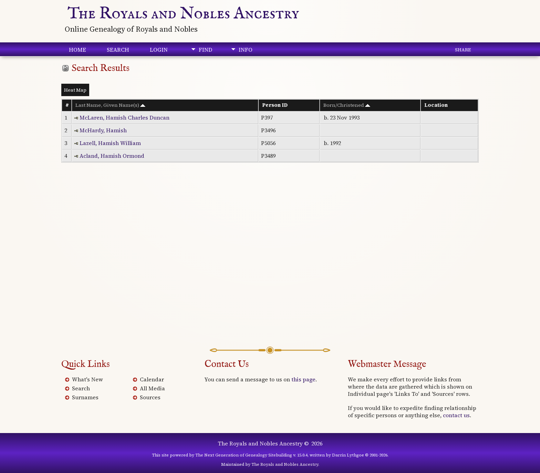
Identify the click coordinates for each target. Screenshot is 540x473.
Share (463, 50)
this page (303, 379)
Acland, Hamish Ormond (112, 156)
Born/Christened (346, 105)
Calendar (152, 379)
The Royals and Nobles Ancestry (183, 13)
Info (245, 49)
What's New (87, 379)
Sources (150, 397)
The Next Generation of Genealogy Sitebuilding (243, 455)
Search (118, 49)
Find (205, 49)
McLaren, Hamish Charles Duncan (124, 117)
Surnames (85, 397)
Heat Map (75, 89)
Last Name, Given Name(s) (110, 105)
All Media (152, 388)
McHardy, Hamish (103, 130)
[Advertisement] (270, 264)
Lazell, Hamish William (110, 143)
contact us (456, 415)
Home (77, 49)
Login (159, 49)
